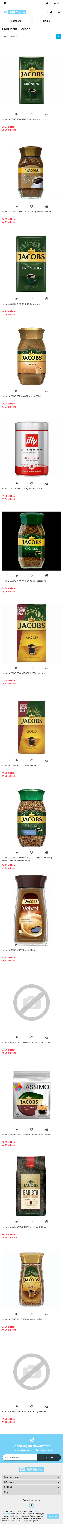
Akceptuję (53, 1516)
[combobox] (31, 36)
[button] (56, 3)
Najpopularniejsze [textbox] (10, 37)
